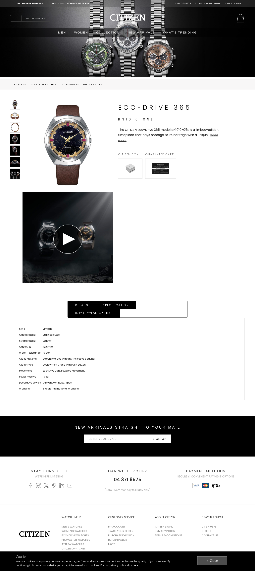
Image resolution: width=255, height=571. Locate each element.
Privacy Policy (165, 523)
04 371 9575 (183, 3)
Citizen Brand (164, 518)
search (16, 18)
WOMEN (81, 32)
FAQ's (112, 536)
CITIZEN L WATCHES (74, 540)
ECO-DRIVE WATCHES (75, 527)
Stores (207, 523)
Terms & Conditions (168, 527)
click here (132, 565)
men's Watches (44, 84)
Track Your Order (207, 3)
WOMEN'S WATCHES (74, 523)
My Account (234, 3)
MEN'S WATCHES (72, 518)
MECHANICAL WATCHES (76, 549)
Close (214, 560)
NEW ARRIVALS (141, 32)
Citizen (20, 84)
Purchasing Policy (121, 527)
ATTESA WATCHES (73, 536)
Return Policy (117, 532)
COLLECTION (108, 32)
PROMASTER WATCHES (76, 532)
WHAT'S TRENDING (180, 32)
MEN (62, 32)
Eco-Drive (70, 84)
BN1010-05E (93, 84)
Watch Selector (35, 18)
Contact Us (210, 527)
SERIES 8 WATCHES (73, 545)
